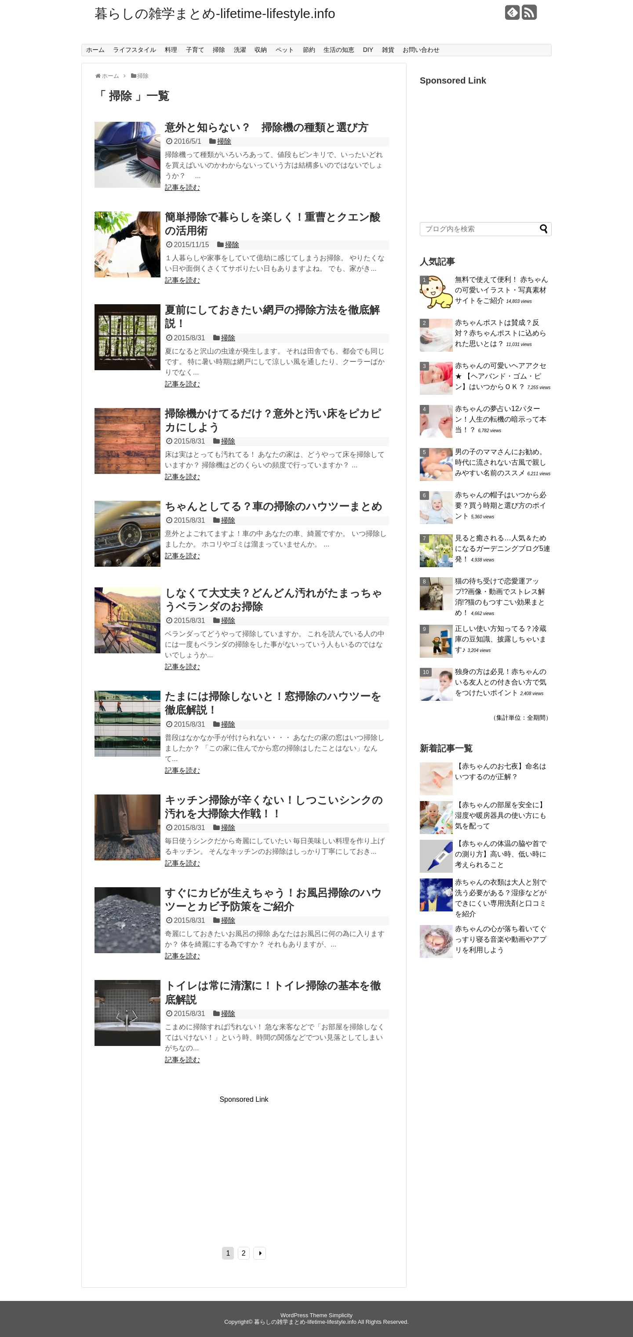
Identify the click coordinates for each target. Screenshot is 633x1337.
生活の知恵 (339, 49)
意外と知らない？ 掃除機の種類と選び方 (266, 127)
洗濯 (240, 49)
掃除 (219, 49)
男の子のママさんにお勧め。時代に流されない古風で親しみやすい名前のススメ (500, 462)
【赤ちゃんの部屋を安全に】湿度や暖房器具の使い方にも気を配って (500, 815)
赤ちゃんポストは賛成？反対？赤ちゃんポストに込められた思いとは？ (500, 333)
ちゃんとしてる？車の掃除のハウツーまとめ (273, 506)
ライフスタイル (134, 49)
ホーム (95, 49)
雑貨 (388, 49)
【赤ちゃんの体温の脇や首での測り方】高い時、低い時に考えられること (500, 854)
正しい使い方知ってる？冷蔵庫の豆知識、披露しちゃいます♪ (500, 639)
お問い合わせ (421, 49)
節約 (309, 49)
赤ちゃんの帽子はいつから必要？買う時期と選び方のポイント (500, 505)
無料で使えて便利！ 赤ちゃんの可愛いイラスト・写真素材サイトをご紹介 (501, 290)
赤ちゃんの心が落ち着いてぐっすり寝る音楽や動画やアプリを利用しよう (500, 939)
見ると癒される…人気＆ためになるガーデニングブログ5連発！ (502, 548)
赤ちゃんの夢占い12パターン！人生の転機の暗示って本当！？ (500, 419)
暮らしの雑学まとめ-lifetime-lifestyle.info (215, 13)
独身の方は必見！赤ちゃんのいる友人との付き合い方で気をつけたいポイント (500, 682)
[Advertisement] (168, 1165)
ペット (285, 49)
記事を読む (182, 187)
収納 (261, 49)
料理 (171, 49)
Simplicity (341, 1315)
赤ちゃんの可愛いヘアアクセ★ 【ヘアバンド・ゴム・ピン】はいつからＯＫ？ (500, 376)
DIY (368, 49)
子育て (195, 49)
